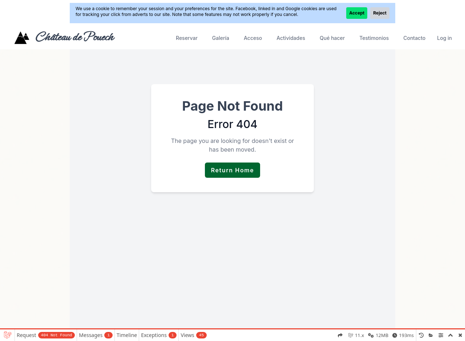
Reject (380, 13)
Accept (356, 13)
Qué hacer (332, 38)
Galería (220, 38)
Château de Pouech (74, 37)
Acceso (253, 38)
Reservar (187, 38)
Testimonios (374, 38)
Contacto (414, 38)
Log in (444, 38)
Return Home (232, 170)
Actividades (290, 38)
